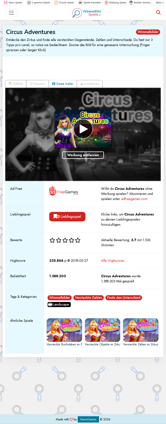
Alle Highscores (112, 260)
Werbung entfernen (83, 155)
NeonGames (88, 419)
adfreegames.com (134, 198)
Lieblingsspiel (67, 216)
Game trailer (62, 84)
